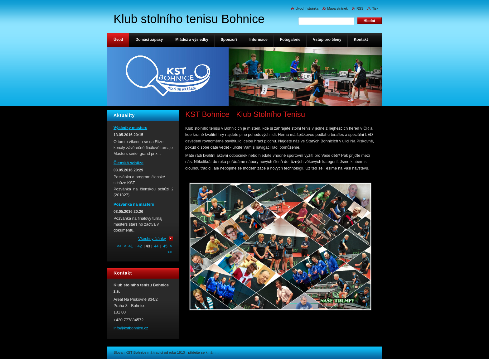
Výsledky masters (130, 127)
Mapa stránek (337, 8)
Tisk (375, 8)
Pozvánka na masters (134, 204)
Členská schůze (128, 162)
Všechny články (152, 238)
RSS (359, 8)
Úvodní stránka (307, 8)
